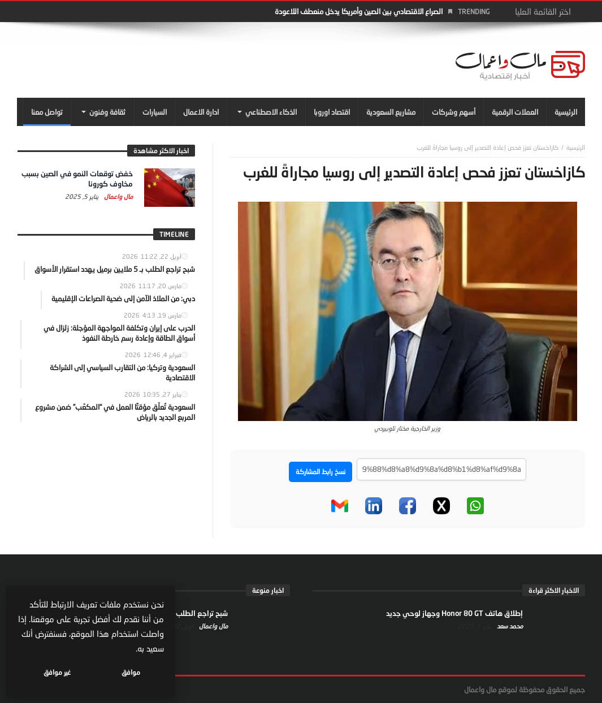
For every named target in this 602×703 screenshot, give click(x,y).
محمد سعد (509, 626)
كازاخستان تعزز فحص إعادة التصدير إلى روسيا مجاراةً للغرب (487, 147)
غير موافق (57, 672)
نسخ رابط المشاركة (320, 471)
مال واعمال (117, 196)
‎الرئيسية (575, 147)
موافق (131, 672)
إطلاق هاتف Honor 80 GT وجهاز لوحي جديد (454, 613)
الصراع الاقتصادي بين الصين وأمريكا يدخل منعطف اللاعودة (359, 11)
